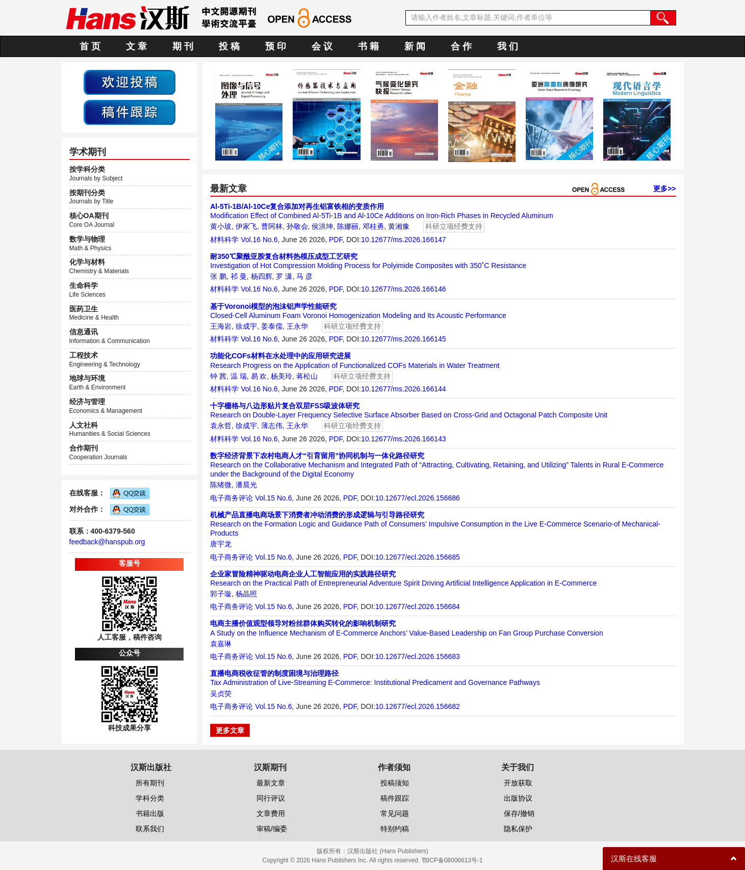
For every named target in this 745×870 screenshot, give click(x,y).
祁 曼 (238, 276)
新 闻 (414, 46)
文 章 (136, 46)
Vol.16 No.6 (259, 239)
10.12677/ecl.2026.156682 (417, 706)
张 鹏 (218, 276)
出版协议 (518, 798)
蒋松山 (307, 376)
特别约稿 (394, 829)
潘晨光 (246, 485)
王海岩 (221, 326)
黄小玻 (221, 226)
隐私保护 (518, 829)
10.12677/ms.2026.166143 (403, 439)
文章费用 (270, 813)
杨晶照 (246, 594)
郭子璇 (221, 594)
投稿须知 (394, 783)
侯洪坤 (322, 226)
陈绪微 (221, 485)
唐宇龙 (221, 544)
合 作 (461, 46)
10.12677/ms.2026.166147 (403, 239)
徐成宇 (246, 326)
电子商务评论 (231, 498)
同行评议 (270, 798)
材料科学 (224, 239)
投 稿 (229, 46)
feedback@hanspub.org (107, 542)
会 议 (322, 46)
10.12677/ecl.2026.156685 (417, 557)
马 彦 (304, 276)
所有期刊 (150, 783)
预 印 (275, 46)
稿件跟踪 (394, 798)
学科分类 (150, 798)
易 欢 (259, 376)
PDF (335, 239)
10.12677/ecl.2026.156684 (417, 606)
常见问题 (394, 813)
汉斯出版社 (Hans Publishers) (387, 851)
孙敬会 (297, 226)
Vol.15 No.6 (273, 498)
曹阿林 (271, 226)
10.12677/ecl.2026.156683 (417, 656)
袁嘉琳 (221, 644)
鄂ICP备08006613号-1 (452, 860)
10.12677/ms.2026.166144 (403, 389)
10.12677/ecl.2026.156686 (417, 498)
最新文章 (270, 783)
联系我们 (150, 829)
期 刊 (182, 46)
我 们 (507, 46)
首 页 (90, 46)
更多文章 (230, 730)
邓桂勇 (373, 226)
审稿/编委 (271, 829)
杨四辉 (261, 276)
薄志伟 (271, 425)
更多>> (664, 188)
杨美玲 (281, 376)
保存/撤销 (519, 813)
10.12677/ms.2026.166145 (403, 339)
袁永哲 (221, 425)
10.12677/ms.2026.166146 (403, 289)
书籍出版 (150, 813)
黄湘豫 (398, 226)
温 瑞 (238, 376)
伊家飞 (246, 226)
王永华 (297, 326)
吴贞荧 (221, 694)
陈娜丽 (347, 226)
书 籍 (368, 46)
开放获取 (518, 783)
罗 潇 (284, 276)
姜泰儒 (271, 326)
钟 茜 (218, 376)
